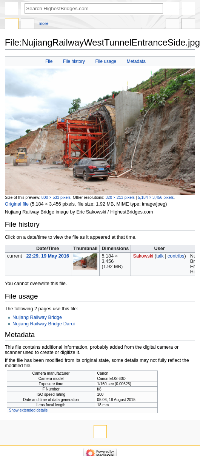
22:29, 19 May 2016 (47, 256)
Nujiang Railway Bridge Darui (43, 323)
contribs (176, 256)
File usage (106, 61)
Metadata (136, 61)
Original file (17, 204)
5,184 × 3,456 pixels (156, 197)
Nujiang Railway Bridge (37, 317)
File (48, 61)
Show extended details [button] (28, 410)
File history (74, 61)
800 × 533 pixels (56, 197)
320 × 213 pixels (119, 197)
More (44, 23)
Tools (188, 24)
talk (160, 256)
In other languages (172, 24)
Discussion (27, 24)
